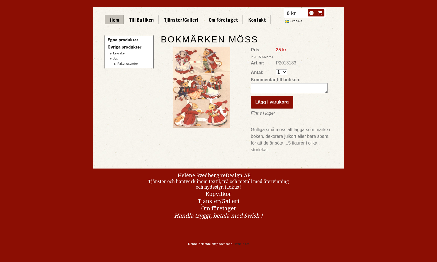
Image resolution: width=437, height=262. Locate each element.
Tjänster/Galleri (181, 19)
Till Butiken (141, 19)
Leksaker (119, 53)
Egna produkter (123, 40)
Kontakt (257, 19)
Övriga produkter (124, 47)
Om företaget (223, 19)
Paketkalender (127, 64)
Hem (114, 19)
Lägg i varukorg (272, 103)
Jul (115, 59)
